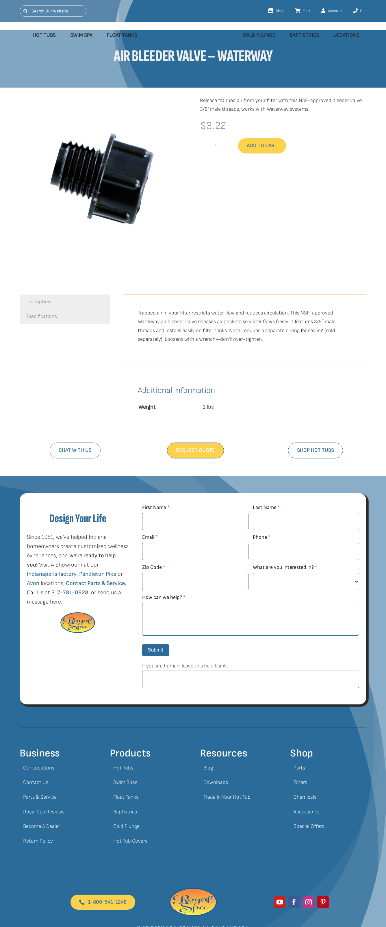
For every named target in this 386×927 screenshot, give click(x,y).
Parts (299, 768)
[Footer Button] (102, 902)
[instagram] (308, 902)
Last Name (266, 507)
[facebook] (294, 902)
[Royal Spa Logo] (193, 890)
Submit (155, 650)
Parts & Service (40, 797)
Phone (261, 537)
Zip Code (153, 567)
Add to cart (262, 146)
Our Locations (38, 768)
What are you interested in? (285, 567)
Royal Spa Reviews (43, 812)
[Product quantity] (216, 146)
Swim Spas (125, 782)
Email (149, 537)
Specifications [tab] (41, 316)
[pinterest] (323, 902)
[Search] (25, 11)
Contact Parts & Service (95, 583)
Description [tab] (38, 302)
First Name (155, 507)
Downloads (215, 782)
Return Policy (38, 841)
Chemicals (305, 797)
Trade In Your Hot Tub (226, 797)
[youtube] (279, 902)
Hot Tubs (123, 768)
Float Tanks (125, 797)
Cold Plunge (126, 826)
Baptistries (125, 812)
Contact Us (35, 782)
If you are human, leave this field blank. (185, 666)
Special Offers (309, 826)
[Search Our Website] (53, 11)
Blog (208, 768)
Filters (300, 782)
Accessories (307, 812)
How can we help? (163, 597)
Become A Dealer (41, 826)
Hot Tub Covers (130, 841)
